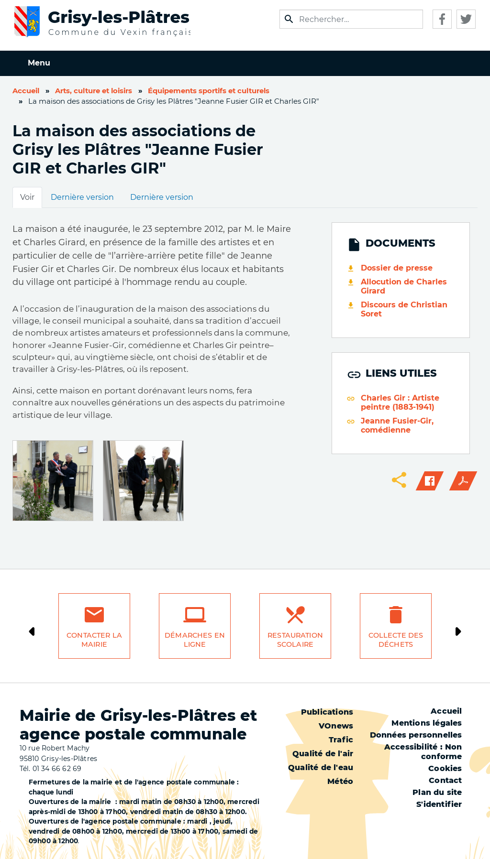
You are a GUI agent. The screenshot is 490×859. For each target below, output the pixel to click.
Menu (39, 62)
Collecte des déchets (395, 640)
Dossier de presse (397, 267)
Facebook (442, 19)
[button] (52, 480)
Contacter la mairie (94, 640)
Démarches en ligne (195, 640)
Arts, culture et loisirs (93, 91)
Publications (327, 712)
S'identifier (439, 804)
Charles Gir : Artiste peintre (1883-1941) (400, 402)
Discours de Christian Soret (404, 309)
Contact (445, 780)
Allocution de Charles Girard (404, 286)
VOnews (336, 725)
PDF (463, 480)
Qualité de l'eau (320, 767)
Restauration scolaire (295, 640)
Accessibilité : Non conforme (423, 751)
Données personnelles (416, 734)
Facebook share (429, 480)
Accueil (25, 91)
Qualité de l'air (322, 753)
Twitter (466, 19)
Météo (340, 781)
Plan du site (437, 792)
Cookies (445, 768)
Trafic (341, 739)
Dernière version (82, 197)
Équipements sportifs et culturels (208, 91)
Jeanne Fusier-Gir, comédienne (397, 425)
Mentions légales (426, 723)
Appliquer (289, 19)
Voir (27, 197)
